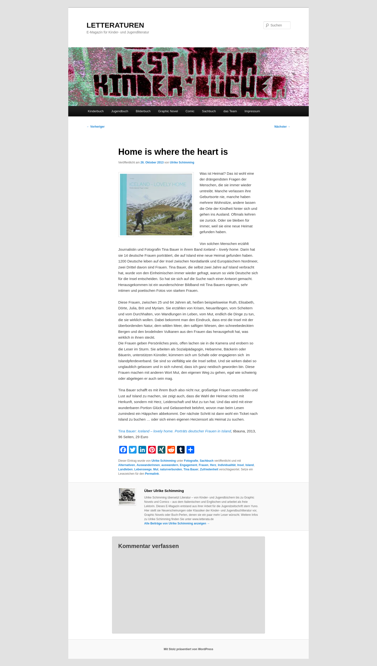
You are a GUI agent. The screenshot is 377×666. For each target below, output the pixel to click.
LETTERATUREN (115, 25)
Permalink (152, 473)
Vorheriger (96, 126)
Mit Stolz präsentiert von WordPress (188, 649)
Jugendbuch (119, 111)
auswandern (169, 465)
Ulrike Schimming (182, 162)
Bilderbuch (143, 111)
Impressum (252, 111)
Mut (155, 469)
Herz (213, 465)
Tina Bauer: (174, 431)
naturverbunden (171, 469)
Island (249, 465)
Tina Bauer (190, 469)
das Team (230, 111)
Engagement (188, 465)
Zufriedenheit (209, 469)
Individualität (227, 465)
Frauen (203, 465)
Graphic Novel (168, 111)
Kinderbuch (96, 111)
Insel (240, 465)
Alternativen (126, 465)
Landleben (125, 469)
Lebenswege (143, 469)
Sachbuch (209, 111)
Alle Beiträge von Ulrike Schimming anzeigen (177, 523)
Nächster (282, 126)
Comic (190, 111)
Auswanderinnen (148, 465)
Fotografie (191, 460)
